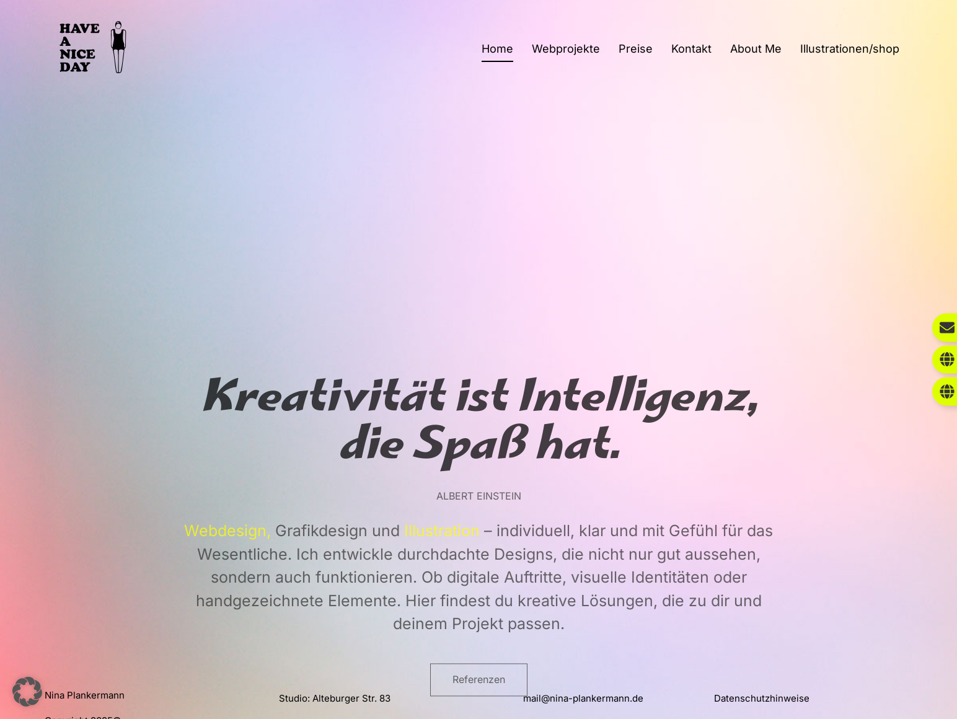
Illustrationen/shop (849, 48)
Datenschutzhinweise (761, 698)
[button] (27, 691)
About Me (756, 48)
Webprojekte (566, 48)
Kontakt (691, 48)
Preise (636, 48)
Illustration (442, 595)
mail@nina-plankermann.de (583, 698)
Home (497, 48)
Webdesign (225, 595)
